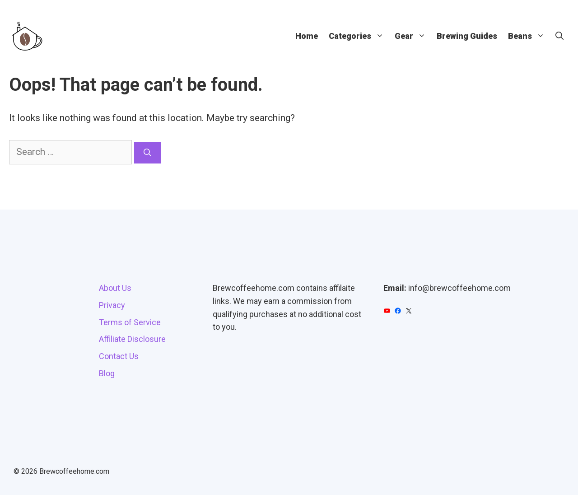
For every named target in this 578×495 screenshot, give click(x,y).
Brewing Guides (467, 36)
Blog (107, 373)
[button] (559, 36)
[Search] (147, 152)
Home (306, 36)
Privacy (112, 305)
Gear (413, 36)
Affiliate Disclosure (132, 339)
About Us (115, 288)
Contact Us (119, 356)
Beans (529, 36)
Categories (359, 36)
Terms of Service (130, 322)
